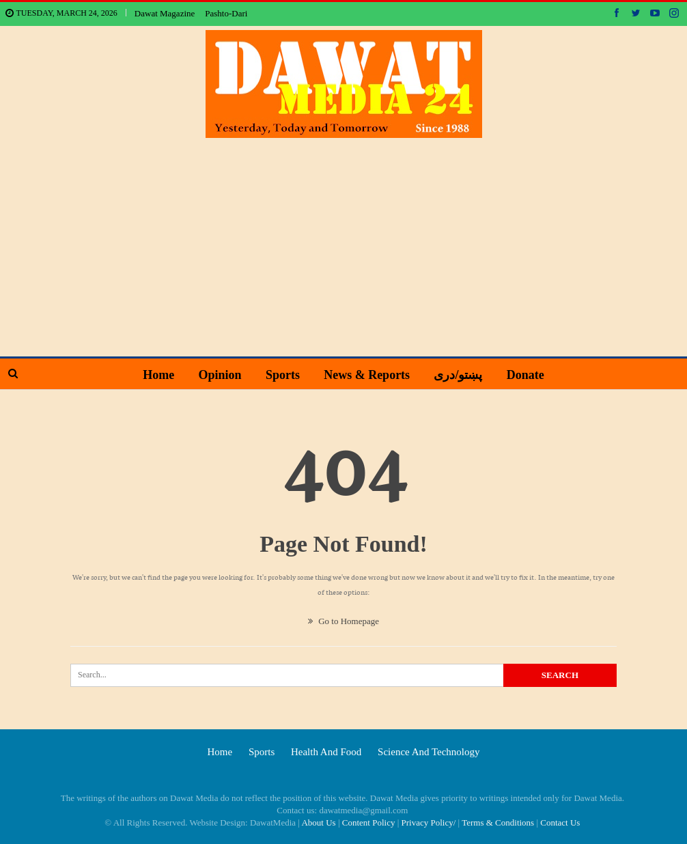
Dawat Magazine (165, 13)
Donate (525, 375)
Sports (283, 375)
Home (158, 375)
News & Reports (367, 375)
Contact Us (560, 822)
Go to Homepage (343, 621)
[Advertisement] (343, 240)
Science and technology (428, 751)
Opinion (220, 375)
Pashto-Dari (226, 13)
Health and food (326, 751)
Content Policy (368, 822)
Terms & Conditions (498, 822)
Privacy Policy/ (429, 822)
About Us (318, 822)
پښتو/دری (458, 375)
